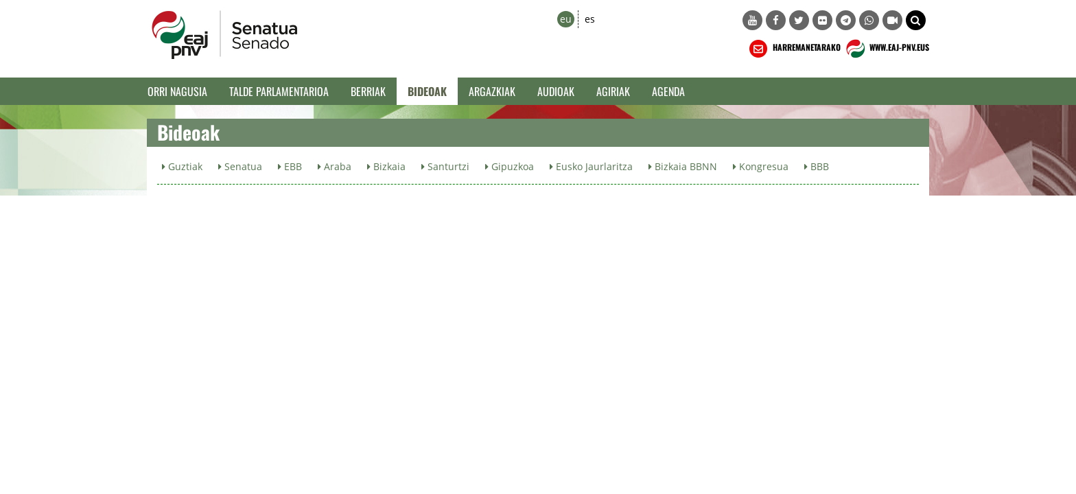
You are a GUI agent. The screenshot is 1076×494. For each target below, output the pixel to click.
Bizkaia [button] (386, 166)
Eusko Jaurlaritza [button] (591, 166)
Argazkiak (492, 91)
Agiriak (613, 91)
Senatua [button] (240, 166)
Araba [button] (334, 166)
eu (566, 18)
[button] (916, 20)
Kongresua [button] (760, 166)
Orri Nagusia (177, 91)
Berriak (368, 91)
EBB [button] (290, 166)
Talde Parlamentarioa (279, 91)
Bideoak (427, 91)
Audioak (555, 91)
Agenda (668, 91)
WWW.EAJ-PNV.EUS (886, 49)
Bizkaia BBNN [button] (682, 166)
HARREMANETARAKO (794, 49)
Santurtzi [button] (445, 166)
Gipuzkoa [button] (509, 166)
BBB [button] (816, 166)
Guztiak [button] (182, 166)
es (590, 18)
